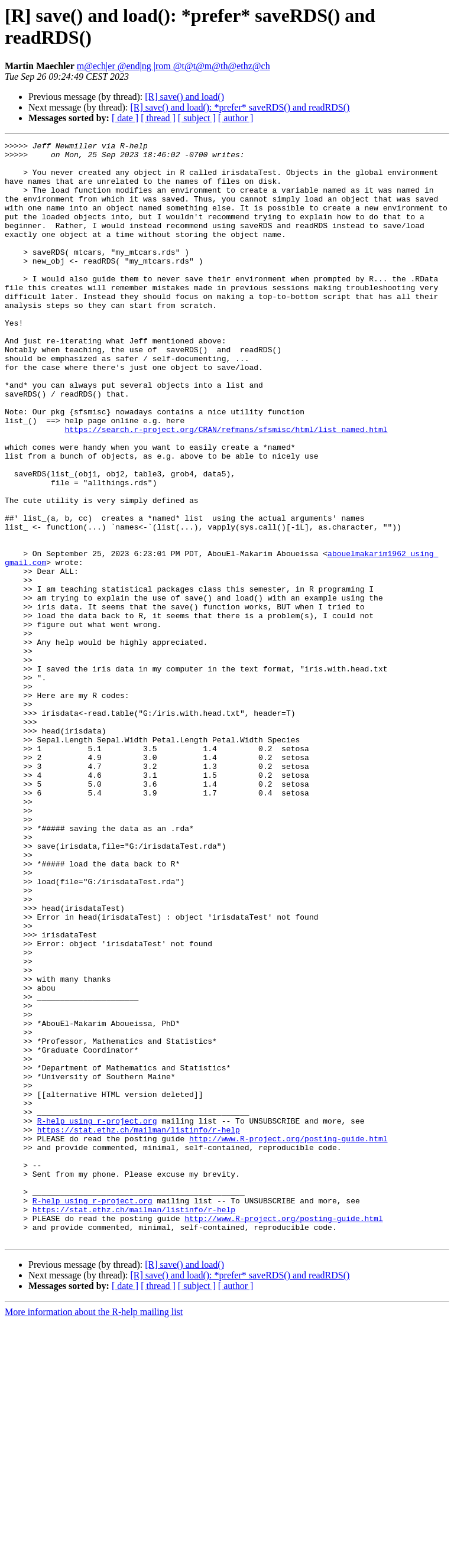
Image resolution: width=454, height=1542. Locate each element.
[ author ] (236, 118)
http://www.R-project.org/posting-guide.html (288, 1338)
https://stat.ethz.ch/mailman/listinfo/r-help (138, 1328)
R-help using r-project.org (97, 1317)
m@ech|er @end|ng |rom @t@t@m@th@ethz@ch (173, 66)
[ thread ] (158, 118)
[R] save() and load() (184, 97)
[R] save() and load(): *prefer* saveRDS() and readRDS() (239, 107)
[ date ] (125, 118)
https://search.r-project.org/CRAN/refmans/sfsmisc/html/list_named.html (225, 487)
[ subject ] (197, 118)
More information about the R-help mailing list (94, 1532)
